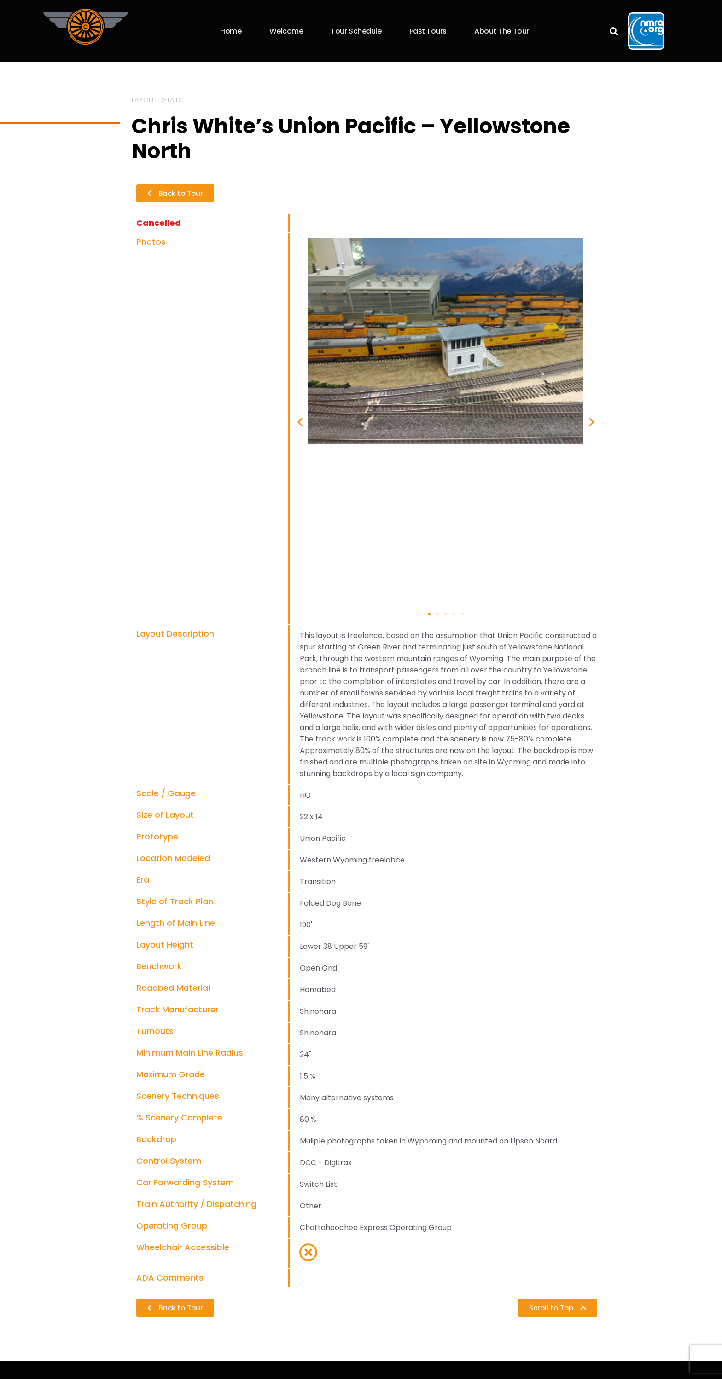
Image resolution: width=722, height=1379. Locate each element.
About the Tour (501, 31)
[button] (614, 31)
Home (230, 31)
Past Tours (428, 31)
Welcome (286, 31)
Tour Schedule (356, 31)
